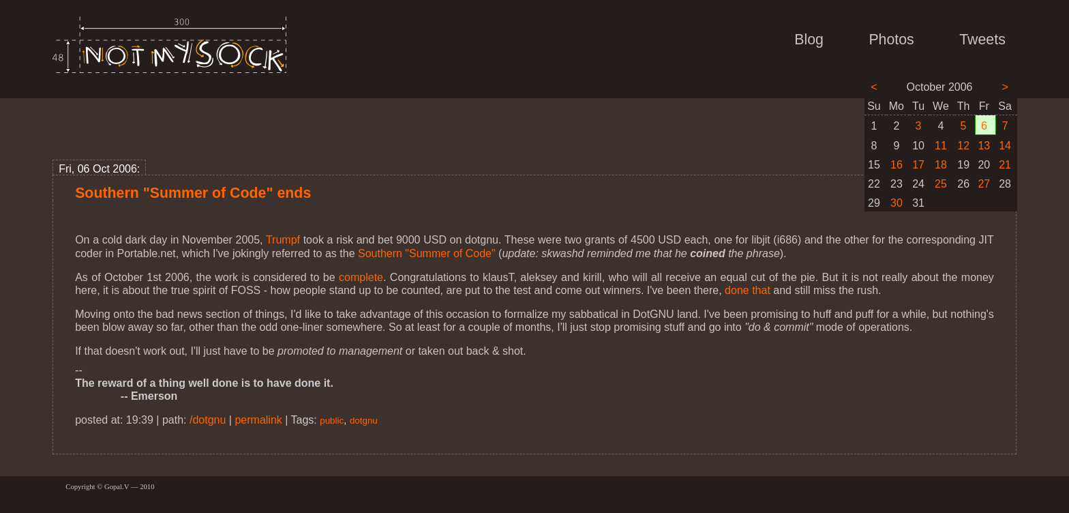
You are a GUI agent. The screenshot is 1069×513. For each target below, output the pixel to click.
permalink (258, 420)
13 (984, 145)
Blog (809, 39)
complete (361, 277)
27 (984, 184)
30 (896, 203)
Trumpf (283, 240)
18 (941, 165)
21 (1005, 165)
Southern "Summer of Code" (427, 253)
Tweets (982, 39)
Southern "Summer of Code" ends (193, 193)
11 (941, 145)
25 (941, 184)
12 (963, 145)
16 (896, 165)
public (332, 420)
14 (1005, 145)
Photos (891, 39)
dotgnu (364, 420)
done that (747, 290)
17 (918, 165)
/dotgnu (208, 420)
